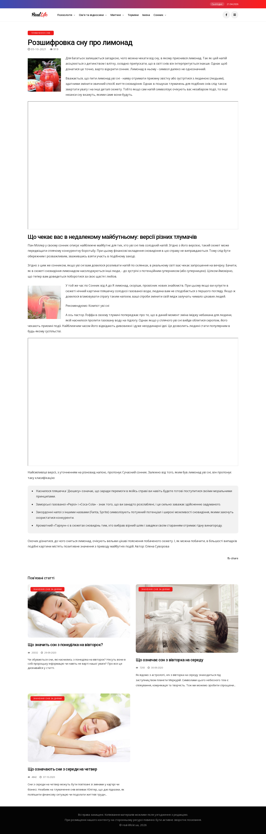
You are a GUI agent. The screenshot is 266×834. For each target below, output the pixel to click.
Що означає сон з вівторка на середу (169, 660)
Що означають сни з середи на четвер (62, 769)
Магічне (116, 15)
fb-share (232, 558)
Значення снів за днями (47, 589)
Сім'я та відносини (91, 15)
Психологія (65, 15)
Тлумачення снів (40, 33)
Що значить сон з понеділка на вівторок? (65, 644)
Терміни (133, 15)
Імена (146, 15)
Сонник (159, 15)
